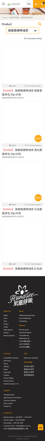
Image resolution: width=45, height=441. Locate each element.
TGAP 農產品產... (25, 341)
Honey (6, 364)
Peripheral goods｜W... (11, 384)
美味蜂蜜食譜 (29, 375)
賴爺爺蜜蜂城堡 (27, 17)
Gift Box (6, 367)
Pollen (6, 369)
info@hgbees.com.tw (23, 426)
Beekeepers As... (24, 338)
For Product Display (33, 86)
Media (6, 327)
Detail (12, 86)
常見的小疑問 (29, 366)
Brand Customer (9, 336)
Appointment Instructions (12, 398)
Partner (6, 333)
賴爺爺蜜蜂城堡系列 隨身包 (13, 98)
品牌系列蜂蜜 (14, 17)
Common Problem (10, 400)
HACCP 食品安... (25, 344)
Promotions (23, 321)
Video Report (8, 330)
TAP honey (7, 361)
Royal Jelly (7, 372)
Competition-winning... (11, 358)
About (6, 315)
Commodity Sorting (33, 38)
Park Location (8, 403)
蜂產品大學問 (29, 372)
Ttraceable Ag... (24, 335)
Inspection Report (25, 333)
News (5, 318)
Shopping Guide (9, 395)
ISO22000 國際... (25, 347)
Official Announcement (27, 315)
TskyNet (26, 439)
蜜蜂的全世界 (29, 369)
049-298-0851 (20, 420)
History (6, 324)
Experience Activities (31, 358)
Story (5, 321)
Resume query (24, 330)
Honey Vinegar (9, 378)
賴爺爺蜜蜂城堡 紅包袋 (22, 268)
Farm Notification (25, 318)
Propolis (6, 375)
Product (4, 17)
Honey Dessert (9, 381)
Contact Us (7, 406)
